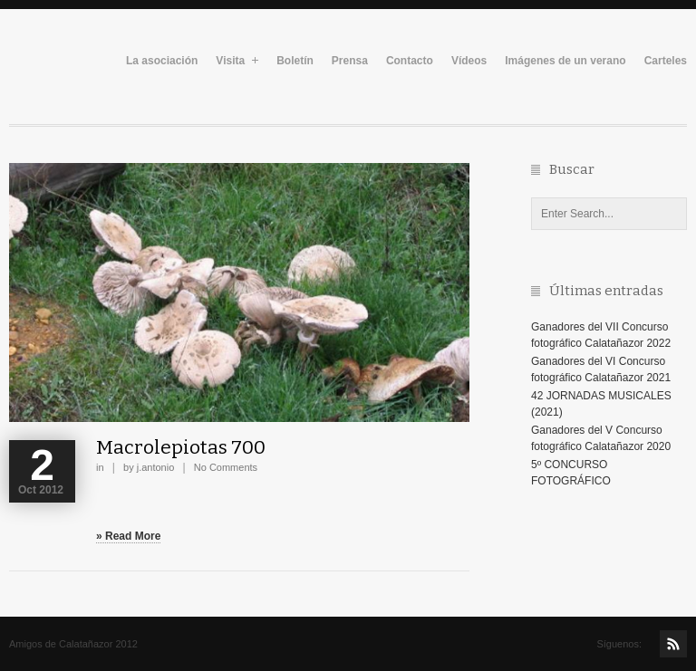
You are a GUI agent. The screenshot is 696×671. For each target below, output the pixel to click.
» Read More (128, 536)
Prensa (350, 61)
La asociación (162, 61)
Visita (237, 61)
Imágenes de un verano (565, 61)
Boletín (295, 61)
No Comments (225, 467)
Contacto (409, 61)
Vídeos (469, 61)
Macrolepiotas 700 (181, 447)
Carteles (665, 61)
